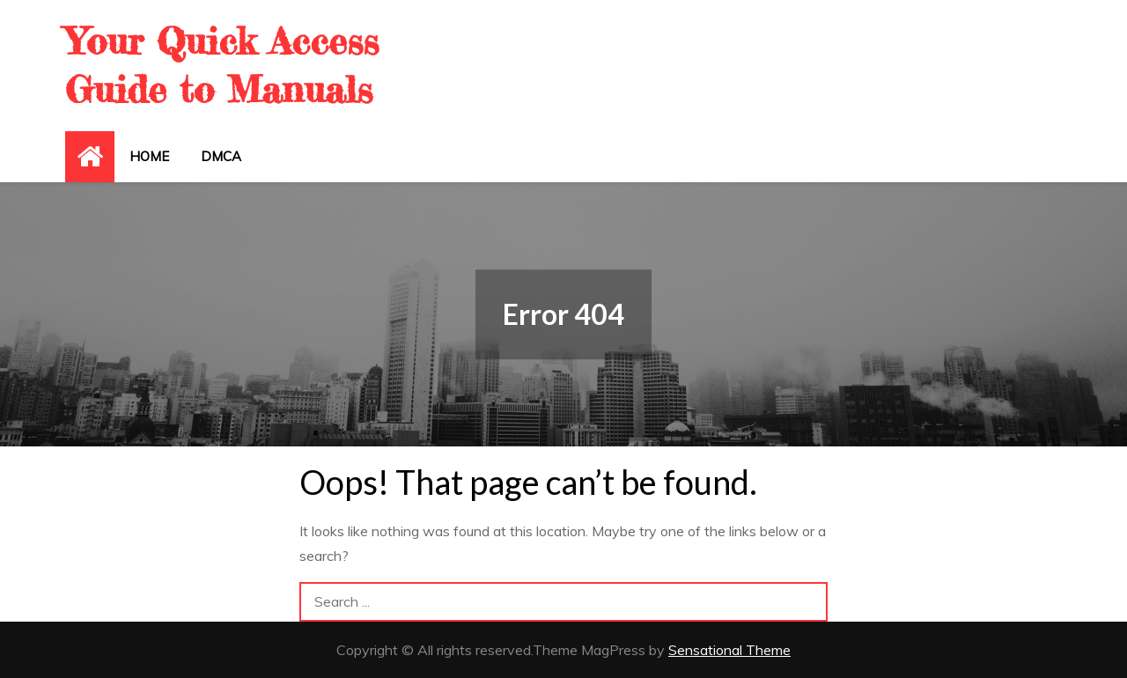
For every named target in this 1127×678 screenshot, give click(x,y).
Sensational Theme (729, 650)
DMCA (221, 156)
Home (149, 156)
